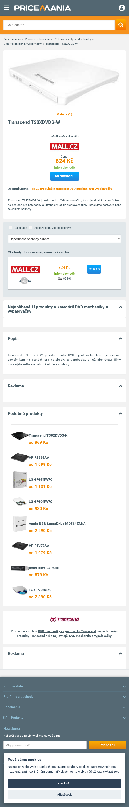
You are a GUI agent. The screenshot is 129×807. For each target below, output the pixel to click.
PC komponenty (63, 39)
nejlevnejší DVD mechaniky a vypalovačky (82, 636)
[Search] (121, 24)
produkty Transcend (31, 636)
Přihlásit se (107, 745)
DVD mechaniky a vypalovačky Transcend (67, 631)
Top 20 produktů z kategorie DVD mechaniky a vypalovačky (71, 188)
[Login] (122, 8)
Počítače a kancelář (37, 39)
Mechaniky (84, 39)
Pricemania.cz (12, 39)
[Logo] (64, 146)
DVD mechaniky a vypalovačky (22, 43)
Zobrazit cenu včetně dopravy (52, 227)
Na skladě (20, 227)
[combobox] (64, 238)
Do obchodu (64, 176)
